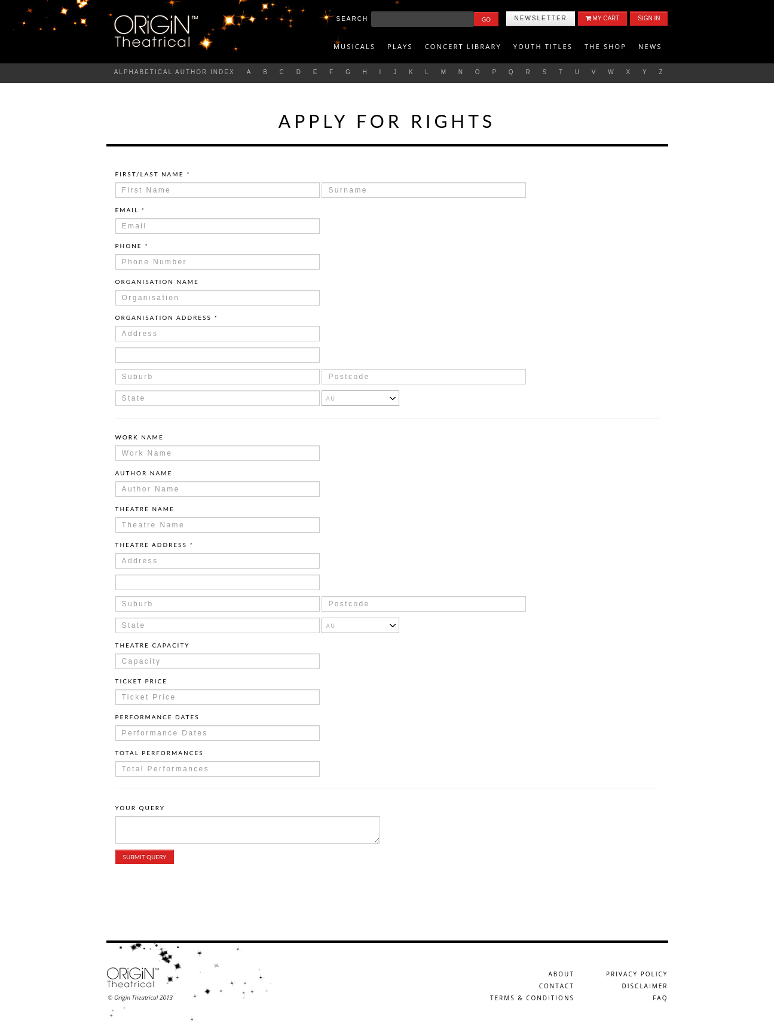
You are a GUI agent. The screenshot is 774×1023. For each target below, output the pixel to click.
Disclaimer (645, 986)
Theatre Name (145, 508)
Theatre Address (154, 544)
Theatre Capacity (152, 645)
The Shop (605, 46)
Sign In (649, 18)
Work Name (139, 437)
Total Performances (159, 752)
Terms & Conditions (532, 998)
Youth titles (543, 46)
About (561, 974)
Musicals (354, 46)
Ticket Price (141, 681)
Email (130, 209)
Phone (132, 245)
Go (486, 19)
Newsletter (540, 18)
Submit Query (145, 856)
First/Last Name (152, 174)
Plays (400, 46)
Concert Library (463, 46)
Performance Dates (157, 716)
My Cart (602, 18)
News (650, 46)
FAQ (660, 998)
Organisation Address (166, 317)
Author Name (144, 473)
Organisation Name (157, 281)
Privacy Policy (637, 974)
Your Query (140, 807)
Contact (556, 986)
